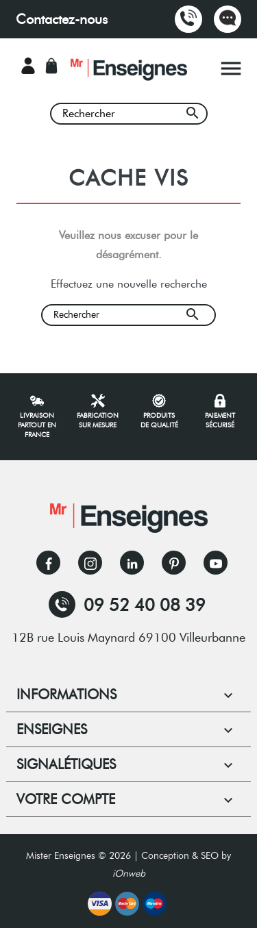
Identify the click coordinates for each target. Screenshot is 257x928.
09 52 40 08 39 (127, 604)
